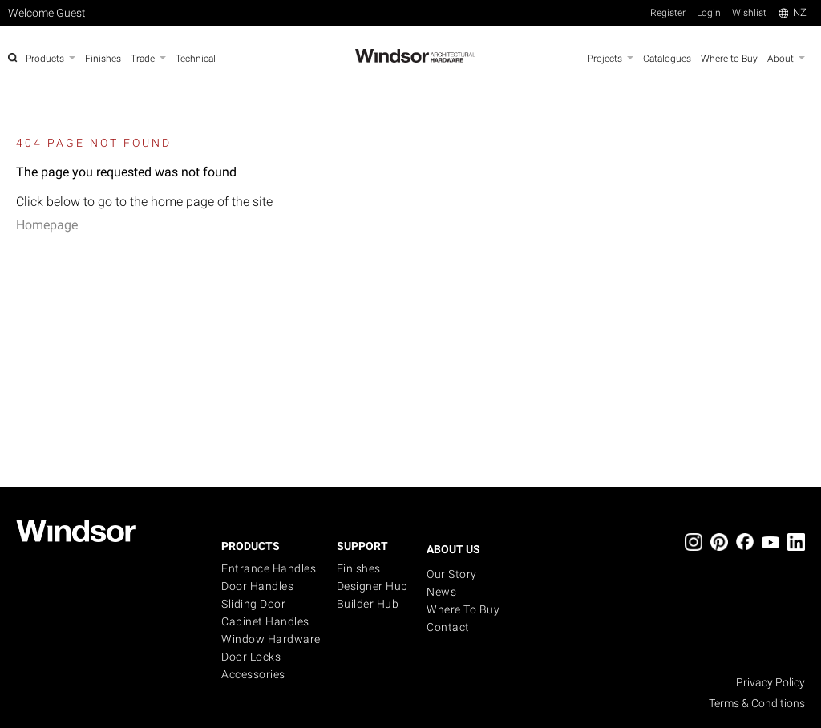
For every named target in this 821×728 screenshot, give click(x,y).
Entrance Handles (268, 568)
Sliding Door (253, 603)
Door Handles (257, 586)
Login (709, 12)
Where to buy (463, 609)
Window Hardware (271, 639)
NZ (793, 12)
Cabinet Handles (265, 621)
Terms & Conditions (757, 703)
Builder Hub (368, 603)
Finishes (359, 568)
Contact (448, 627)
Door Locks (251, 656)
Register (668, 12)
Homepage (47, 225)
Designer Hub (372, 586)
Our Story (452, 574)
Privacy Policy (770, 682)
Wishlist (749, 12)
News (441, 591)
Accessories (253, 674)
